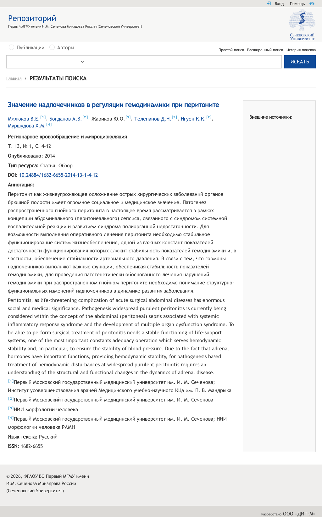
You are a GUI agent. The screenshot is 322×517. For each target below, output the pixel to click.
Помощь (297, 3)
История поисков (301, 50)
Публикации (30, 47)
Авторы (65, 47)
